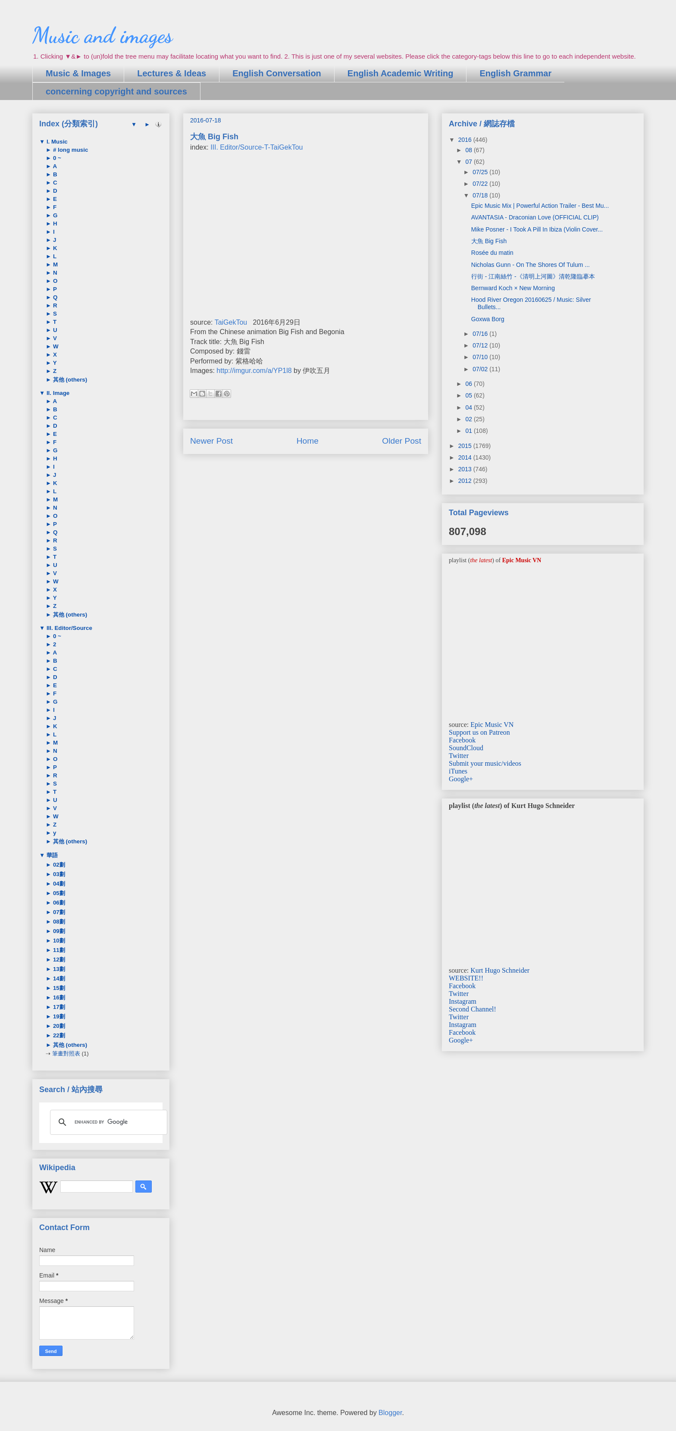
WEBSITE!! (466, 978)
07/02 (481, 369)
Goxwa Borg (487, 319)
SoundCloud (466, 748)
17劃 (58, 1007)
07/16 (481, 333)
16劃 (58, 997)
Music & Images (78, 73)
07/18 (481, 195)
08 (469, 150)
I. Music (56, 141)
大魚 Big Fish (489, 241)
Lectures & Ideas (171, 73)
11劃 (58, 950)
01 (469, 430)
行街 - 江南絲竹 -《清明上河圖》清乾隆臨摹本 (533, 276)
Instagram (462, 1001)
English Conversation (276, 73)
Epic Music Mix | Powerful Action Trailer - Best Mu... (540, 205)
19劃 (58, 1016)
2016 (465, 139)
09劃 (58, 931)
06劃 (58, 902)
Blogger (390, 1412)
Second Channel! (472, 1009)
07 (469, 161)
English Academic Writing (400, 73)
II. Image (57, 393)
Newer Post (211, 440)
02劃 (58, 864)
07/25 (481, 172)
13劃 (58, 969)
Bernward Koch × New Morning (513, 288)
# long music (69, 150)
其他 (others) (69, 379)
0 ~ (56, 158)
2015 (465, 445)
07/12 (481, 345)
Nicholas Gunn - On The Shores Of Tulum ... (530, 264)
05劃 (58, 893)
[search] (107, 1122)
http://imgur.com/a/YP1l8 (253, 370)
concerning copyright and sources (116, 91)
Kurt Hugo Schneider (499, 970)
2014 (465, 457)
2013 (465, 469)
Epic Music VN (491, 724)
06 (469, 383)
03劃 (58, 874)
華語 (51, 855)
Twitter (459, 755)
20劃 (58, 1026)
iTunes (458, 771)
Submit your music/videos (485, 763)
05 (469, 395)
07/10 (481, 357)
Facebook (462, 740)
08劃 (58, 921)
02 (469, 419)
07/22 (481, 183)
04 (469, 407)
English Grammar (515, 73)
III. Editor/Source (68, 628)
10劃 (58, 940)
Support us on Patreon (479, 732)
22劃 (58, 1035)
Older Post (401, 440)
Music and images (102, 35)
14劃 (58, 978)
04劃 (58, 883)
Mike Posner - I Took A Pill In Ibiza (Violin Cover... (537, 229)
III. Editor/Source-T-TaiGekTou (256, 147)
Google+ (461, 779)
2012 (465, 480)
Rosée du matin (492, 252)
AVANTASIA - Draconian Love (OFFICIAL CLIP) (535, 217)
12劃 (58, 959)
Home (308, 440)
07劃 (58, 912)
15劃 (58, 988)
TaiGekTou (231, 322)
